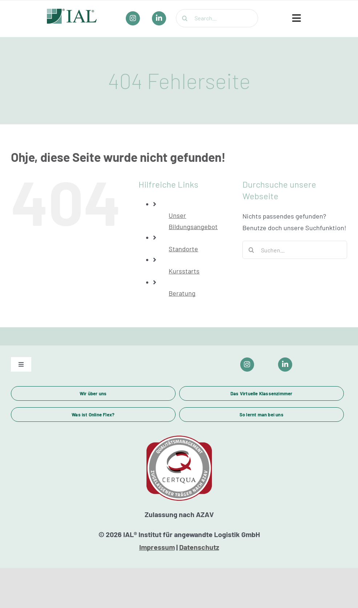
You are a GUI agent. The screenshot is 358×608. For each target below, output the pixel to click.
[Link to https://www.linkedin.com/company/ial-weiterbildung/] (285, 364)
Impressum (157, 547)
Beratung (182, 293)
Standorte (183, 249)
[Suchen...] (294, 250)
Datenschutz (199, 547)
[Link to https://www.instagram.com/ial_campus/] (247, 364)
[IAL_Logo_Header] (72, 12)
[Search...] (217, 18)
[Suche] (185, 18)
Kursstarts (184, 271)
